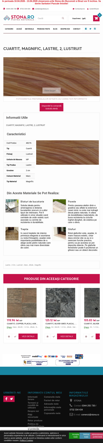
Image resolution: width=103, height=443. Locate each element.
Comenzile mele (52, 397)
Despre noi (65, 29)
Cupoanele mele (52, 413)
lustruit (20, 265)
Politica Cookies (26, 440)
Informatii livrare (33, 398)
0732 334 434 (25, 9)
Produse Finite (43, 29)
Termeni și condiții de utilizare (33, 405)
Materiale (29, 29)
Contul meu (53, 392)
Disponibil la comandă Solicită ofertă (51, 107)
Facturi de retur (52, 400)
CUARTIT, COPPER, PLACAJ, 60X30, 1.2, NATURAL (22, 323)
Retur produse (35, 420)
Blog (55, 29)
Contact (76, 29)
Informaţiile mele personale (52, 408)
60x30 (20, 327)
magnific (38, 265)
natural (75, 327)
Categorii (9, 29)
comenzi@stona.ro (42, 9)
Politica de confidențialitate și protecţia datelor (36, 427)
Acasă (19, 29)
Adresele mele (51, 404)
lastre (7, 265)
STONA (77, 401)
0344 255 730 (11, 9)
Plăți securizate (33, 415)
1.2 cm (26, 327)
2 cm (13, 265)
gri (52, 327)
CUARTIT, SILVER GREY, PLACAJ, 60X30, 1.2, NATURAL (61, 323)
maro (26, 265)
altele (31, 265)
